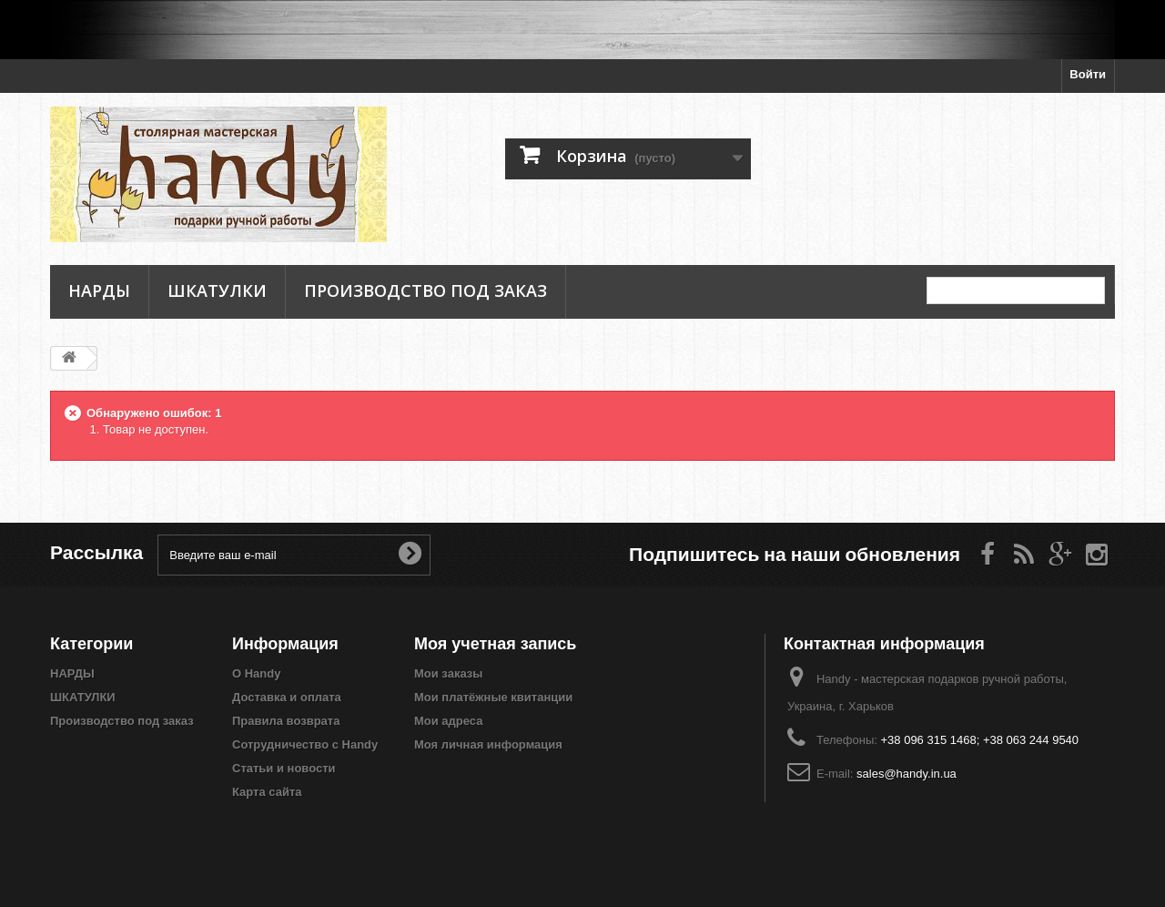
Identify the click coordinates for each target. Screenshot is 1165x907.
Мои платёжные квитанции (493, 697)
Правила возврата (285, 721)
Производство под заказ (425, 290)
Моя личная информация (488, 744)
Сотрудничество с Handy (305, 744)
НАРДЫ (99, 290)
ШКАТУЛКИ (217, 290)
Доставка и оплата (286, 697)
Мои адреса (448, 721)
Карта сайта (267, 792)
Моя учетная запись (495, 643)
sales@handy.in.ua (906, 773)
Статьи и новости (284, 768)
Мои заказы (448, 673)
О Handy (256, 673)
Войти (1087, 74)
